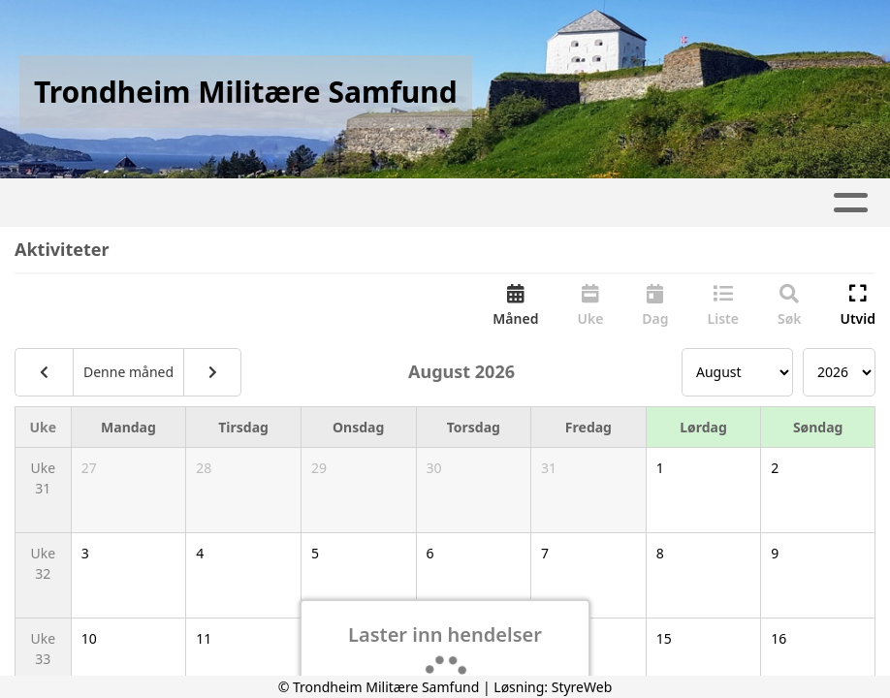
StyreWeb (582, 687)
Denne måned (128, 372)
